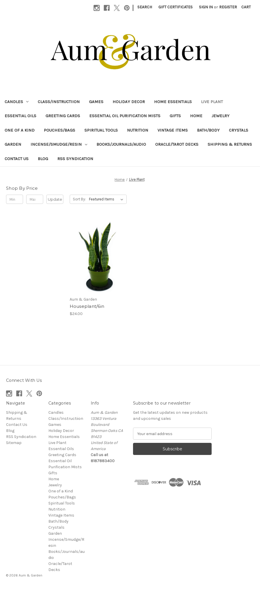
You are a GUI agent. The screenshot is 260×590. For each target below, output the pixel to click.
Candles (17, 101)
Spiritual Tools (101, 130)
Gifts (175, 115)
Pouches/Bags (59, 130)
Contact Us (17, 158)
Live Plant (212, 101)
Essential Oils (20, 115)
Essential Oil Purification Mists (124, 115)
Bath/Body (208, 130)
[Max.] (34, 199)
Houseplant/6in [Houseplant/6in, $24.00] (87, 306)
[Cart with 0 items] (246, 7)
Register (228, 7)
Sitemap (14, 442)
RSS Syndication (75, 158)
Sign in (206, 7)
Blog (43, 158)
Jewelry (220, 115)
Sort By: (79, 199)
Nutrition (137, 130)
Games (96, 101)
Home (196, 115)
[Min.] (14, 199)
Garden (13, 144)
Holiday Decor (129, 101)
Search (144, 7)
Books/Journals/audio (121, 144)
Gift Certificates (175, 7)
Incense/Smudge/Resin (59, 144)
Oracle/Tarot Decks (176, 144)
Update (55, 199)
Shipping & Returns (230, 144)
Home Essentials (173, 101)
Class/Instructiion (59, 101)
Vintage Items (172, 130)
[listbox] (107, 199)
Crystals (238, 130)
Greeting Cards (62, 115)
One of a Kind (20, 130)
